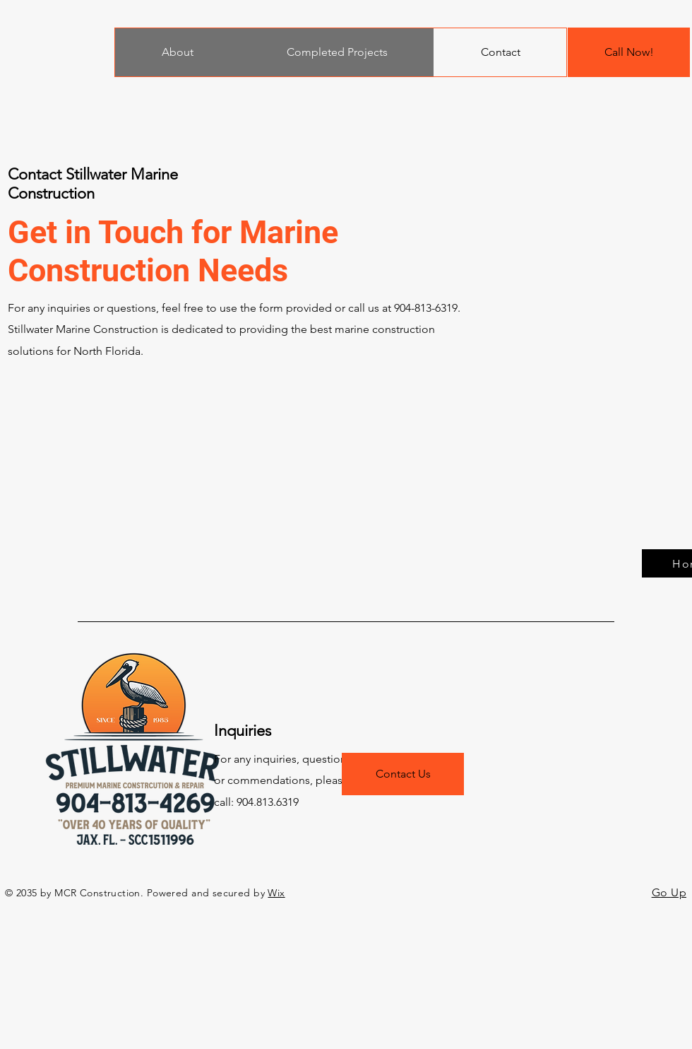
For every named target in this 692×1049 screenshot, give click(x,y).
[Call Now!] (629, 52)
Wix (276, 892)
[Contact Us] (403, 774)
